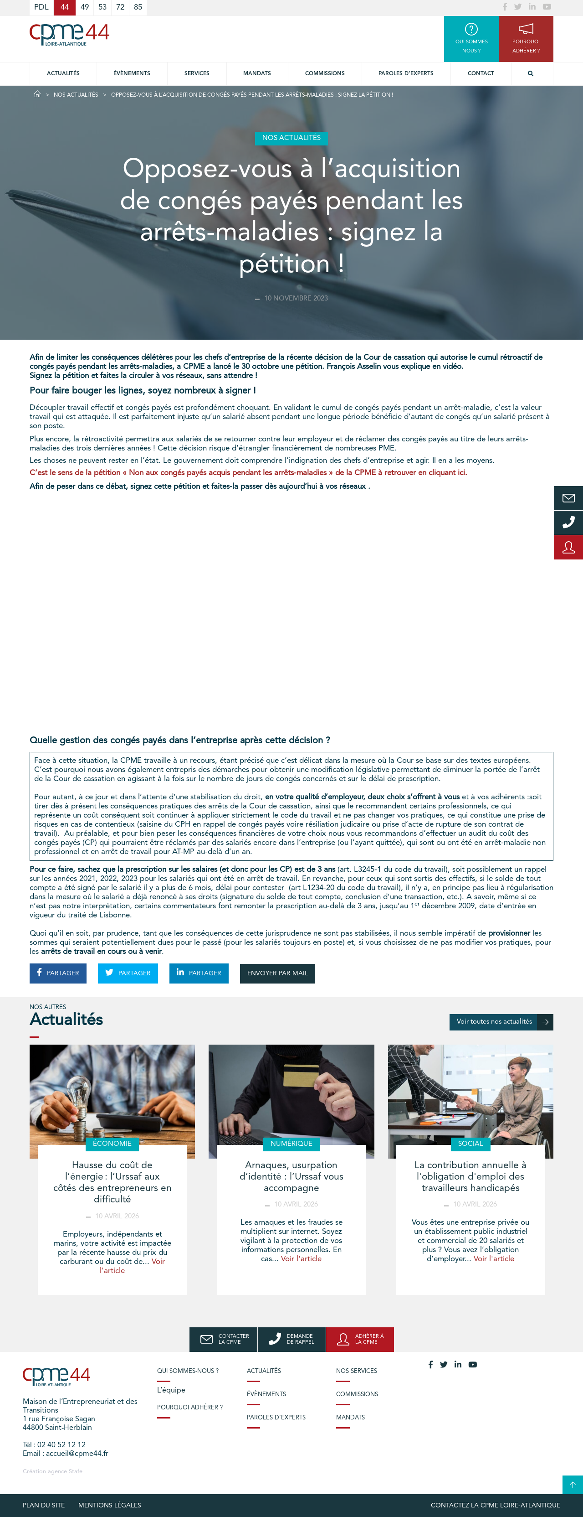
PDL (41, 7)
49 (85, 7)
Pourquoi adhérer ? (190, 1408)
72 (120, 7)
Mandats (257, 74)
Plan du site (44, 1505)
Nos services (356, 1371)
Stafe (75, 1472)
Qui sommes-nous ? (188, 1371)
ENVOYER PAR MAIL (277, 973)
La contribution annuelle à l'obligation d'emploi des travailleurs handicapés (470, 1177)
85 (138, 7)
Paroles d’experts (406, 74)
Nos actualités (76, 95)
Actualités (63, 74)
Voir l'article (301, 1259)
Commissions (325, 74)
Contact (481, 74)
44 (65, 7)
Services (197, 74)
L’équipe (171, 1390)
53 (102, 7)
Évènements (131, 74)
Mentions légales (109, 1505)
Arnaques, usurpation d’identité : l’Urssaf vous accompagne (291, 1177)
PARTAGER (58, 972)
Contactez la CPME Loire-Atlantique (495, 1505)
